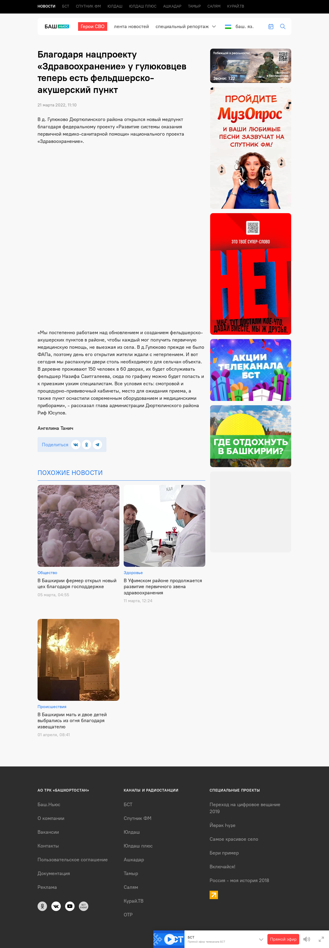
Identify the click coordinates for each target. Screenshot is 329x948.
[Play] (169, 939)
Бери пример (224, 853)
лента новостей (131, 26)
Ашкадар (172, 6)
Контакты (48, 846)
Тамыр (194, 6)
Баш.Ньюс (49, 805)
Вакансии (48, 832)
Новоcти (46, 6)
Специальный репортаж (182, 26)
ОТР (128, 915)
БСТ (65, 6)
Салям (213, 6)
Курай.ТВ (235, 6)
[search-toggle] (283, 26)
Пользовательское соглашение (73, 860)
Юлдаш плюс (142, 6)
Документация (54, 873)
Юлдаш (115, 6)
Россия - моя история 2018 (239, 880)
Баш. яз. (239, 26)
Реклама (47, 887)
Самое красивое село (234, 839)
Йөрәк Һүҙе (223, 825)
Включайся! (222, 867)
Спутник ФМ (88, 6)
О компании (51, 818)
